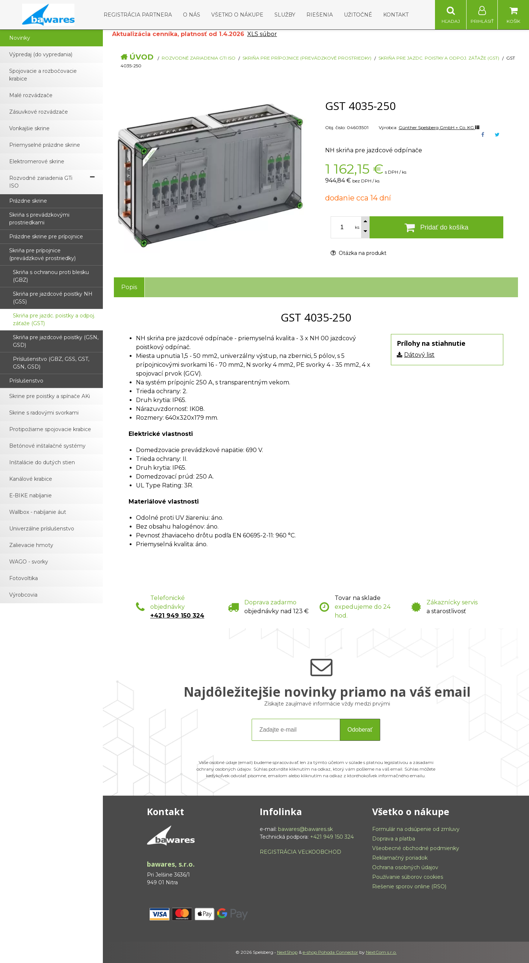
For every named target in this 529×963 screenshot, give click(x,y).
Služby (284, 14)
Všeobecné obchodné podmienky (415, 848)
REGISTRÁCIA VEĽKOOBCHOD (300, 852)
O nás (191, 14)
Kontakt (396, 14)
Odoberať (360, 729)
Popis (129, 287)
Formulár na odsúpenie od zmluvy (416, 829)
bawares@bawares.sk (305, 829)
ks (357, 227)
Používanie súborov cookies (407, 877)
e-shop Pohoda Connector (330, 952)
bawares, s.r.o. (171, 864)
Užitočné (358, 14)
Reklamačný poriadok (400, 857)
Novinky (19, 38)
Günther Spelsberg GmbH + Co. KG (439, 127)
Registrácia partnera (138, 14)
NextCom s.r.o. (381, 952)
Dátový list (419, 354)
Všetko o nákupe (237, 14)
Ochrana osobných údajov (405, 867)
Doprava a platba (393, 838)
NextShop (287, 952)
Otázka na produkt (358, 253)
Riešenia (319, 14)
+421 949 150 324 (177, 615)
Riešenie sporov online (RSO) (409, 886)
